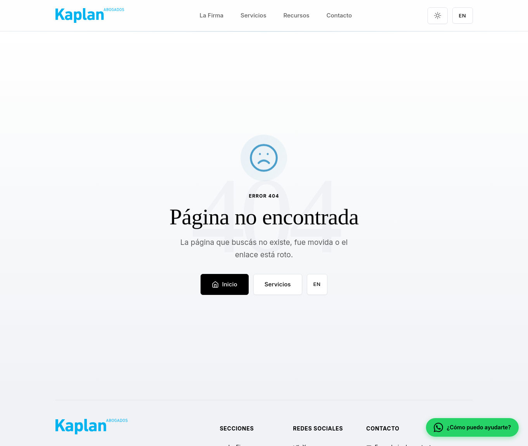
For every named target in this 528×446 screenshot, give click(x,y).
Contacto (339, 15)
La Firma (211, 15)
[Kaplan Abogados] (90, 15)
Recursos (297, 15)
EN (317, 284)
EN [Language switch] (462, 15)
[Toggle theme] (438, 15)
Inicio (224, 284)
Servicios (254, 15)
